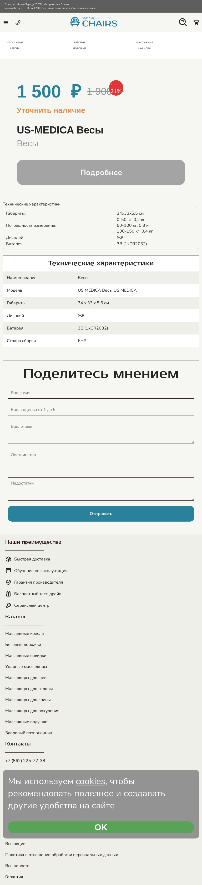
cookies (90, 781)
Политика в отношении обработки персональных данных (61, 855)
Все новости (17, 866)
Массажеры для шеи (26, 678)
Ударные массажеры (26, 667)
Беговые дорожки (23, 644)
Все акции (15, 844)
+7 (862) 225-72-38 (25, 761)
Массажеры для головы (29, 689)
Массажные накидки (25, 655)
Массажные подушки (26, 722)
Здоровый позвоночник (28, 733)
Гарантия (14, 877)
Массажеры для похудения (32, 711)
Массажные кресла (24, 633)
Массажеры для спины (28, 700)
